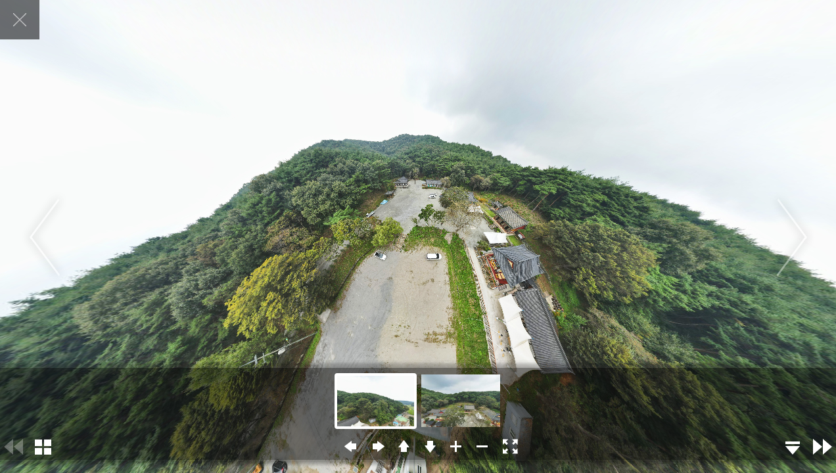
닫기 (19, 19)
